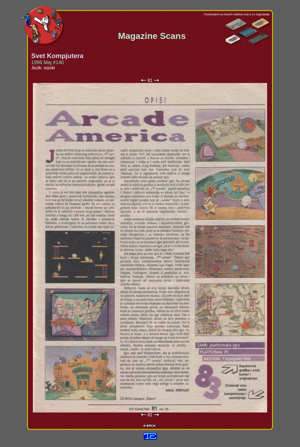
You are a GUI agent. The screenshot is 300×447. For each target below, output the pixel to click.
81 (150, 80)
